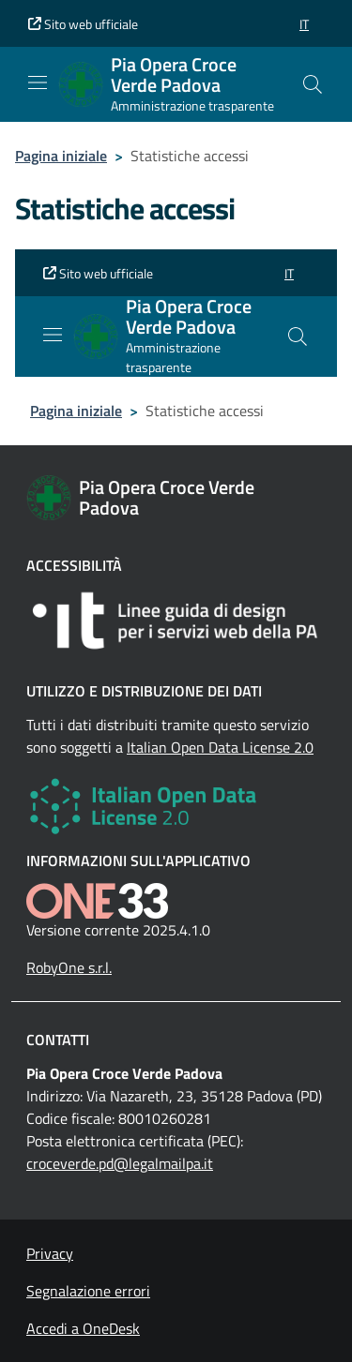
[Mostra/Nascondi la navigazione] (37, 82)
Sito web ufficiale (83, 24)
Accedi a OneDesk (83, 1328)
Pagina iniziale (61, 155)
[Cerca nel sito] (312, 84)
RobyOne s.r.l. (69, 967)
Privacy (49, 1253)
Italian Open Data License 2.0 (220, 747)
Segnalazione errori (88, 1291)
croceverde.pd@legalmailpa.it (119, 1163)
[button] (304, 24)
